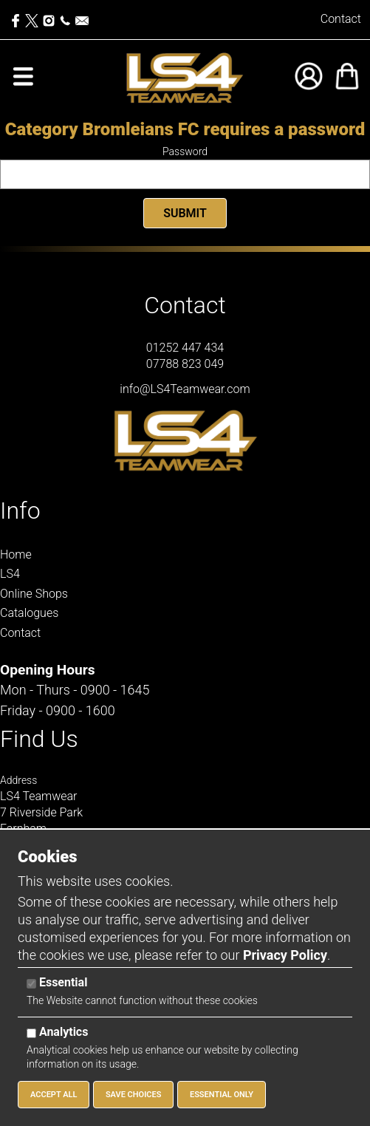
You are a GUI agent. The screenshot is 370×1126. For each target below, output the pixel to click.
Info (20, 511)
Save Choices (134, 1094)
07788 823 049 (185, 364)
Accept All (53, 1094)
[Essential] (31, 984)
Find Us (39, 739)
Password (185, 151)
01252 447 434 (185, 348)
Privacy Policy (285, 955)
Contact (341, 19)
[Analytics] (31, 1033)
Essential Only (221, 1094)
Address (18, 780)
